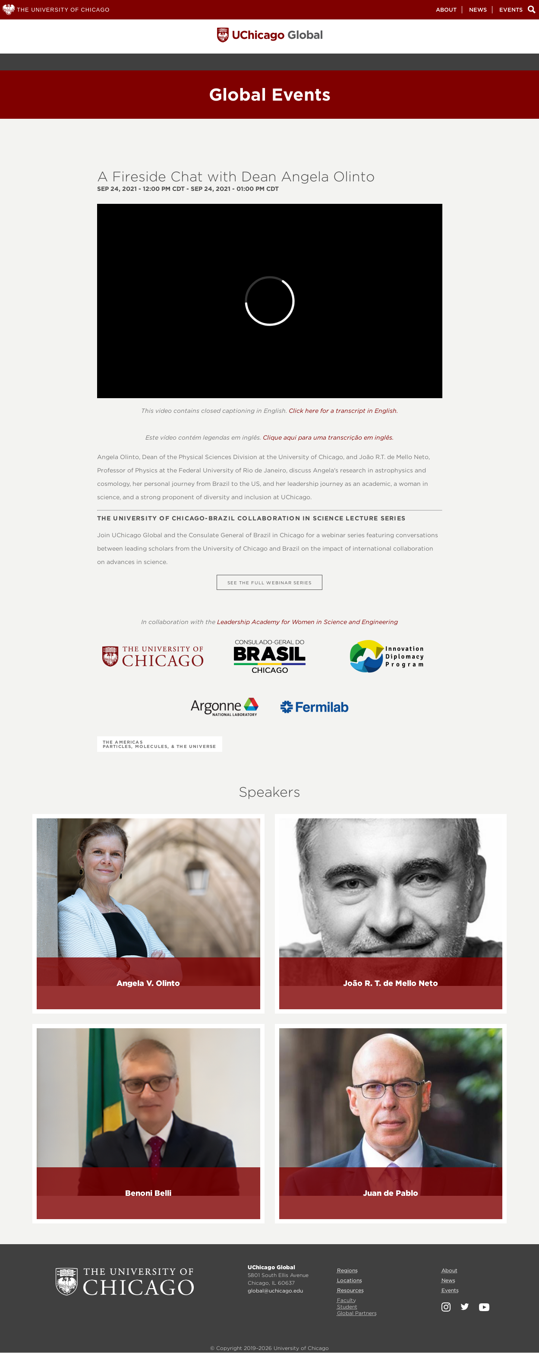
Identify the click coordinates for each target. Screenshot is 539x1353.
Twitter (465, 1306)
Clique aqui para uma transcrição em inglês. (328, 437)
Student (347, 1306)
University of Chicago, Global (269, 37)
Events (511, 9)
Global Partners (357, 1313)
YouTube (484, 1307)
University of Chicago (125, 1282)
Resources (350, 1290)
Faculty (346, 1300)
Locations (349, 1280)
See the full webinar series (269, 582)
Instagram (446, 1307)
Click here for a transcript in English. (343, 410)
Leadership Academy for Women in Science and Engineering (307, 621)
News (478, 9)
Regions (347, 1270)
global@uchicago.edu (275, 1290)
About (446, 9)
